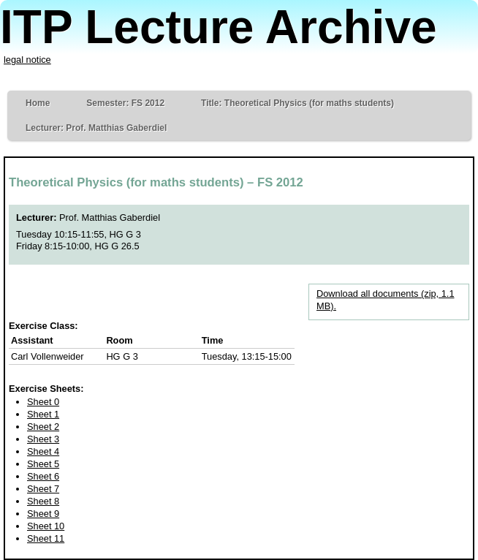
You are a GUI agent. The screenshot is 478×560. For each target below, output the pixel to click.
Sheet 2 (43, 426)
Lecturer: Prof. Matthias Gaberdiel (96, 128)
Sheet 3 (43, 439)
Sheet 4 (43, 451)
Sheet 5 (43, 463)
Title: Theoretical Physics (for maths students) (297, 103)
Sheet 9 (43, 513)
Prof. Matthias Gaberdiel (109, 217)
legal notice (27, 59)
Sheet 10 (45, 526)
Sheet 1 (43, 414)
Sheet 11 (45, 538)
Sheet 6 (43, 476)
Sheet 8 (43, 501)
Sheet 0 (43, 401)
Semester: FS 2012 (125, 103)
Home (38, 103)
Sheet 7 (43, 488)
